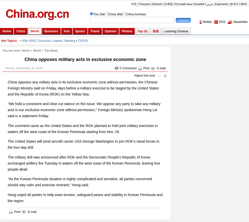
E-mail (161, 68)
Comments (129, 68)
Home (25, 50)
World (37, 50)
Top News (51, 50)
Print (146, 68)
